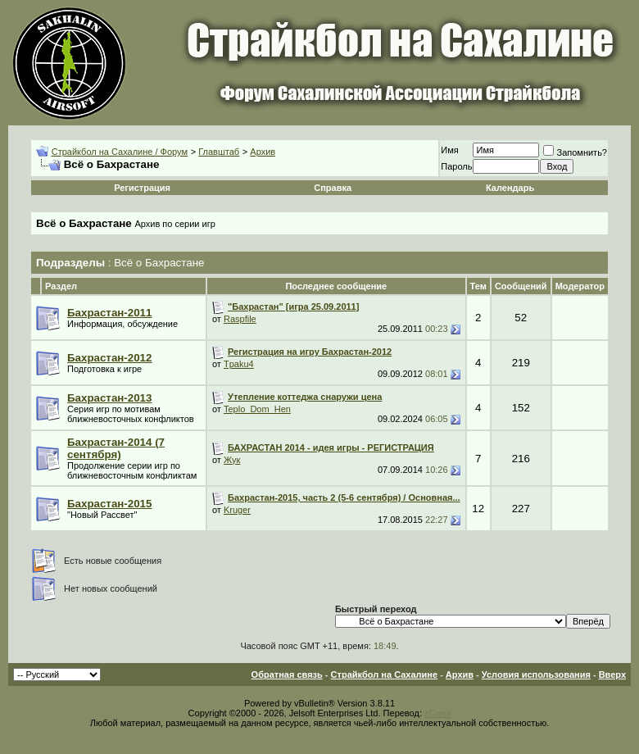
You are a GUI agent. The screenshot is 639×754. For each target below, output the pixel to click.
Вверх (612, 674)
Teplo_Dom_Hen (257, 409)
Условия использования (536, 674)
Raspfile (240, 319)
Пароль (456, 166)
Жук (232, 460)
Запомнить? (575, 152)
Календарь (510, 188)
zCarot (437, 713)
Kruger (237, 510)
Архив (262, 152)
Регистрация (142, 188)
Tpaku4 (239, 364)
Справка (332, 188)
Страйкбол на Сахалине (384, 674)
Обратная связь (287, 674)
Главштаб (218, 152)
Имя (449, 150)
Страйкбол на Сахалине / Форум (120, 152)
